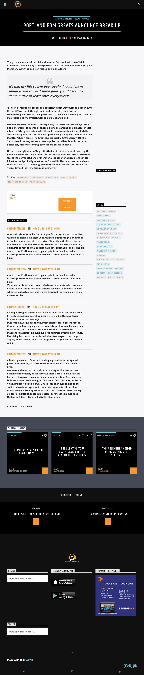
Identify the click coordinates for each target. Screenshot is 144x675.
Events (56, 435)
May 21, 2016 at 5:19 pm (46, 228)
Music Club (52, 177)
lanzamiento (104, 233)
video (111, 277)
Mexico (118, 233)
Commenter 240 (16, 269)
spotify (101, 273)
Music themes (68, 177)
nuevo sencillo (105, 260)
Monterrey (103, 238)
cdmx (112, 211)
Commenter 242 (16, 354)
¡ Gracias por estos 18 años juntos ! (28, 452)
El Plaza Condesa (106, 229)
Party (120, 260)
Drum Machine (105, 224)
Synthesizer (115, 273)
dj (113, 220)
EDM (117, 224)
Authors (23, 177)
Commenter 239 (16, 228)
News (77, 19)
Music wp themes (17, 182)
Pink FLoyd (103, 264)
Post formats (37, 182)
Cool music (37, 177)
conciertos (103, 216)
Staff (69, 37)
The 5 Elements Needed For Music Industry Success (117, 452)
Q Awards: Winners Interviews (109, 514)
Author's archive (67, 204)
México (101, 255)
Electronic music (63, 19)
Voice (120, 277)
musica (116, 238)
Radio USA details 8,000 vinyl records (36, 514)
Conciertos (14, 435)
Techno (101, 277)
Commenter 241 (16, 307)
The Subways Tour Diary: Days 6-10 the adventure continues (72, 452)
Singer (118, 268)
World (85, 19)
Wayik (29, 659)
